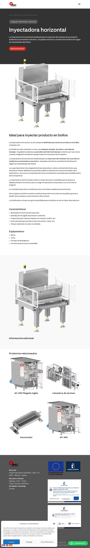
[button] (54, 524)
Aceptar (11, 542)
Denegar (29, 542)
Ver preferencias (47, 542)
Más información (17, 49)
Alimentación (17, 15)
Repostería (32, 22)
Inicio (10, 15)
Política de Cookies (61, 545)
